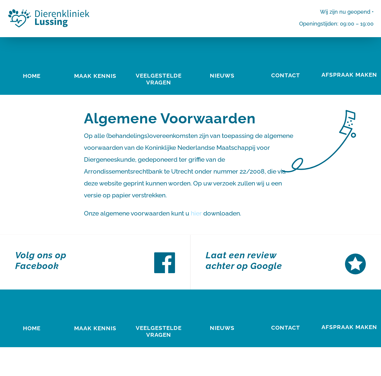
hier (196, 213)
